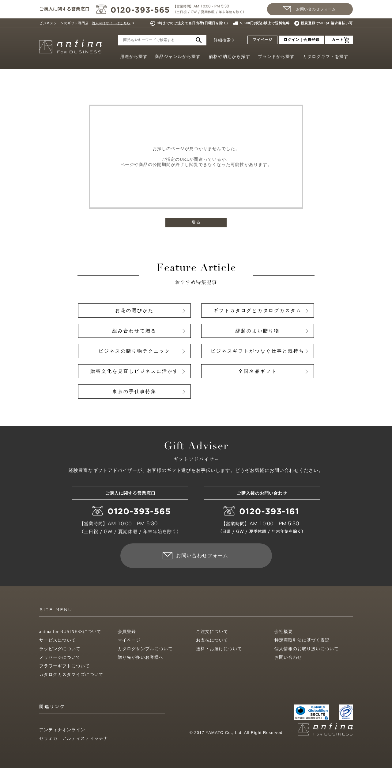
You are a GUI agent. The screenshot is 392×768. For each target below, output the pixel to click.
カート (338, 39)
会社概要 (283, 631)
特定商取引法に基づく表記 (302, 640)
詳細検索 (222, 40)
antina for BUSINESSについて (70, 631)
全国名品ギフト (257, 371)
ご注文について (212, 631)
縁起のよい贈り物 (258, 330)
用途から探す (134, 56)
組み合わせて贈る (134, 330)
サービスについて (57, 640)
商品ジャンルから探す (178, 56)
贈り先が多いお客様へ (141, 657)
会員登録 (127, 631)
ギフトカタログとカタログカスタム (257, 310)
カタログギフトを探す (326, 56)
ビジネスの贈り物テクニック (134, 351)
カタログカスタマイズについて (71, 674)
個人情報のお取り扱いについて (306, 648)
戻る (196, 222)
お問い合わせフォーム (316, 9)
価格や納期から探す (229, 56)
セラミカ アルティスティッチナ (73, 738)
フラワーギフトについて (64, 666)
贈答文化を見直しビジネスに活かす (134, 371)
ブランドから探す (276, 56)
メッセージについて (60, 657)
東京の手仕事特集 (134, 391)
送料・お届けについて (219, 648)
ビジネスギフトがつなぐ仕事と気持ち (257, 351)
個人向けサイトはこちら (111, 23)
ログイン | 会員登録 (301, 39)
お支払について (212, 640)
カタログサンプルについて (145, 648)
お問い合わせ (288, 657)
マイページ (263, 39)
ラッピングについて (60, 648)
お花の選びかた (134, 310)
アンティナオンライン (62, 729)
